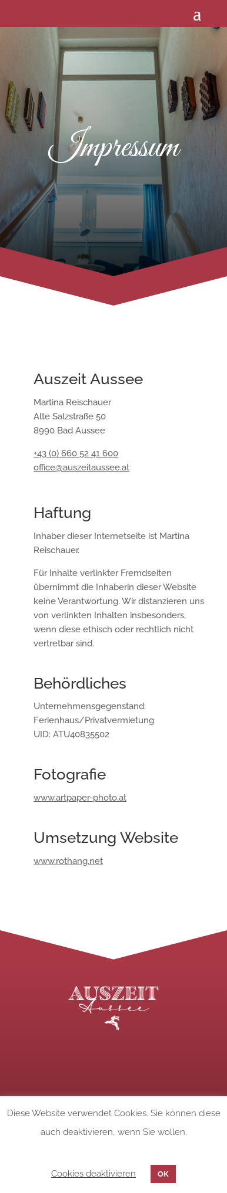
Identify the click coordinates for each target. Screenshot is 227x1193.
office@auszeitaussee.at (81, 467)
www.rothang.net (68, 861)
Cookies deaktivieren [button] (93, 1173)
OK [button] (163, 1174)
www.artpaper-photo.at (80, 797)
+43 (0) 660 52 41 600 (76, 453)
